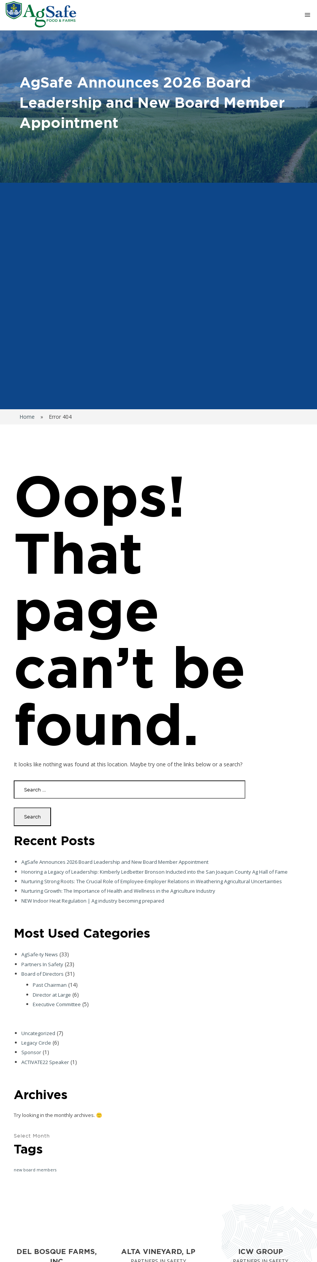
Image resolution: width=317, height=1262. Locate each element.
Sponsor (31, 1052)
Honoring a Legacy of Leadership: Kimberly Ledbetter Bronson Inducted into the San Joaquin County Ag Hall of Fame (154, 871)
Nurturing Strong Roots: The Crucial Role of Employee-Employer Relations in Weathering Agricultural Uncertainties (151, 881)
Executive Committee (57, 1004)
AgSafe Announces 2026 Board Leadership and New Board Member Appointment (114, 861)
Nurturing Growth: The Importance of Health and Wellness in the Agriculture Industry (118, 890)
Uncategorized (38, 1033)
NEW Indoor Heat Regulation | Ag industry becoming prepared (92, 900)
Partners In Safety (42, 964)
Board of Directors (42, 973)
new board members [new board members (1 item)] (35, 1170)
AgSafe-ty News (39, 954)
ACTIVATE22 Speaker (45, 1062)
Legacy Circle (36, 1042)
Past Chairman (50, 984)
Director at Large (52, 994)
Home (27, 416)
